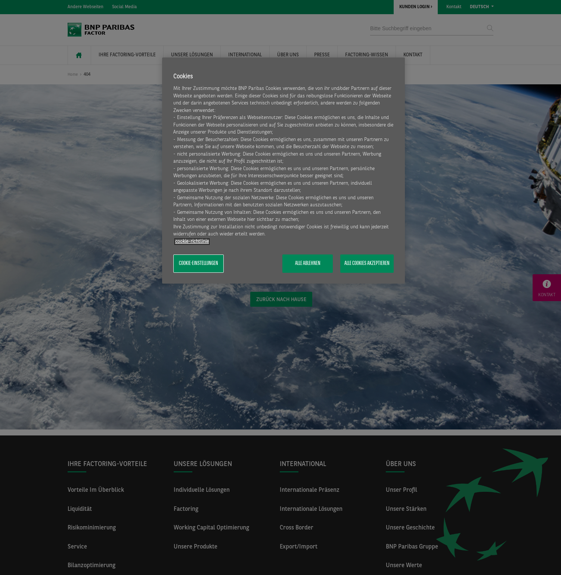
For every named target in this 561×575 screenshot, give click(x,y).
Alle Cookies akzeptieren (367, 263)
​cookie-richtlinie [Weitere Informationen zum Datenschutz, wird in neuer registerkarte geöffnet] (192, 241)
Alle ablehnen (307, 263)
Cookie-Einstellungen (198, 263)
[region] (283, 170)
